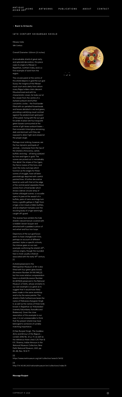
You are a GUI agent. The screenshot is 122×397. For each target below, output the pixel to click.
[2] (41, 272)
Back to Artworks (24, 26)
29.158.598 (34, 272)
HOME (29, 8)
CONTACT (103, 8)
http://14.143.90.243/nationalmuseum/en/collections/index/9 (39, 365)
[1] (14, 259)
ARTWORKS (46, 8)
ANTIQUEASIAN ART (19, 8)
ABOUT (87, 8)
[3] (21, 281)
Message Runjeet (20, 375)
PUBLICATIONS (67, 8)
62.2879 (16, 281)
